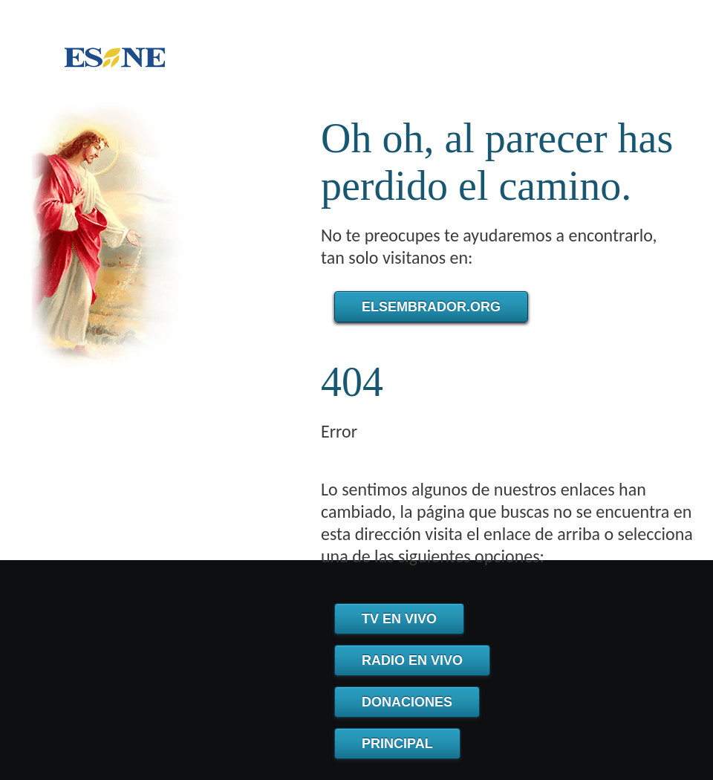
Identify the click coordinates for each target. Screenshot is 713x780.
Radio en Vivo (412, 660)
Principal (397, 743)
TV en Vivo (399, 618)
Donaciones (407, 702)
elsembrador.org (431, 306)
